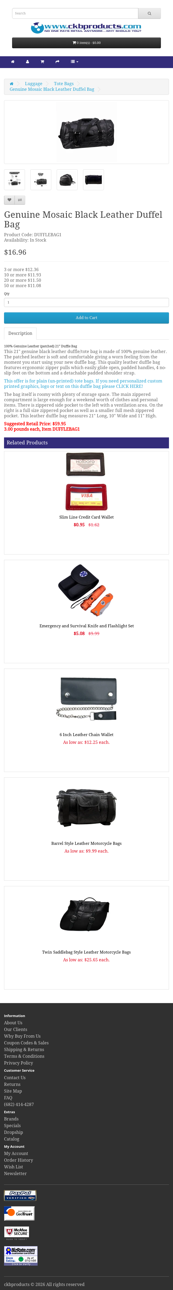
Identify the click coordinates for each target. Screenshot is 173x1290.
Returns (12, 1084)
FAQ (8, 1097)
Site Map (13, 1091)
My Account (16, 1153)
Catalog (11, 1139)
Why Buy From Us (22, 1036)
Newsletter (15, 1173)
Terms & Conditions (24, 1056)
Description (20, 333)
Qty (6, 294)
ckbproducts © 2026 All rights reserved (44, 1284)
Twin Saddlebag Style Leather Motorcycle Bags (86, 952)
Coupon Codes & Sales (26, 1042)
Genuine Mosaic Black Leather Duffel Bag (52, 89)
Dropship (13, 1132)
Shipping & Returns (24, 1049)
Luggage (33, 83)
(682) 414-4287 (19, 1104)
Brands (11, 1119)
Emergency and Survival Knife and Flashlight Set (86, 626)
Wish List (13, 1166)
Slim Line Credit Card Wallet (86, 517)
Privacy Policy (18, 1063)
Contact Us (15, 1077)
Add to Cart (86, 317)
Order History (18, 1160)
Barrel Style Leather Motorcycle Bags (86, 843)
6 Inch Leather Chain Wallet (86, 734)
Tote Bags (64, 83)
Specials (12, 1125)
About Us (13, 1022)
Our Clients (15, 1029)
